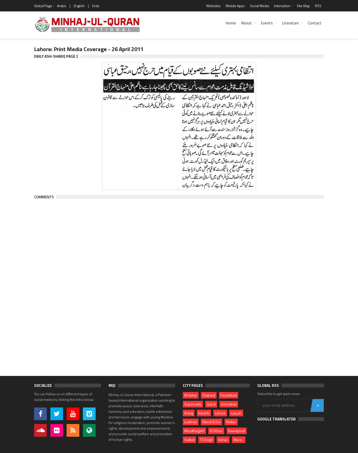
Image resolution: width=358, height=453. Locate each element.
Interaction (282, 5)
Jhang (188, 413)
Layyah (236, 413)
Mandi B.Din (211, 422)
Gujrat (211, 404)
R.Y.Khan (216, 430)
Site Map (303, 5)
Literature (290, 23)
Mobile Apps (235, 5)
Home (231, 23)
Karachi (204, 413)
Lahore (220, 413)
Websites (213, 5)
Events (267, 23)
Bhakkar (190, 395)
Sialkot (189, 439)
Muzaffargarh (194, 430)
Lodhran (190, 422)
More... (238, 439)
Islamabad (228, 404)
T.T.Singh (206, 439)
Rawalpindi (236, 430)
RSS (318, 5)
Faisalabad (228, 395)
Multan (231, 422)
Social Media (259, 5)
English (79, 5)
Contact (314, 23)
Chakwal (208, 395)
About (246, 23)
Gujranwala (192, 404)
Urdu (95, 5)
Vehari (223, 439)
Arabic (61, 5)
